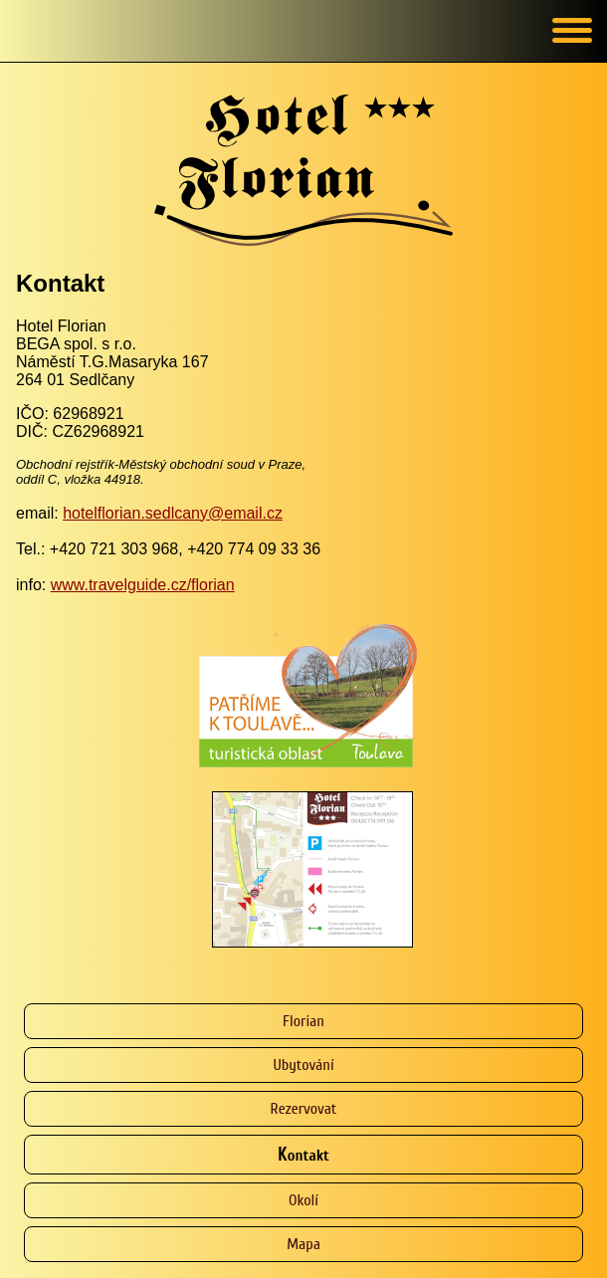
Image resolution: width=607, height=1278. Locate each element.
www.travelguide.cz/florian (143, 584)
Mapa (303, 1244)
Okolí (303, 1200)
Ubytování (303, 1065)
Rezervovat (304, 1109)
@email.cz (245, 513)
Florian (303, 1021)
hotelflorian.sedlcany (135, 513)
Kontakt (303, 1155)
